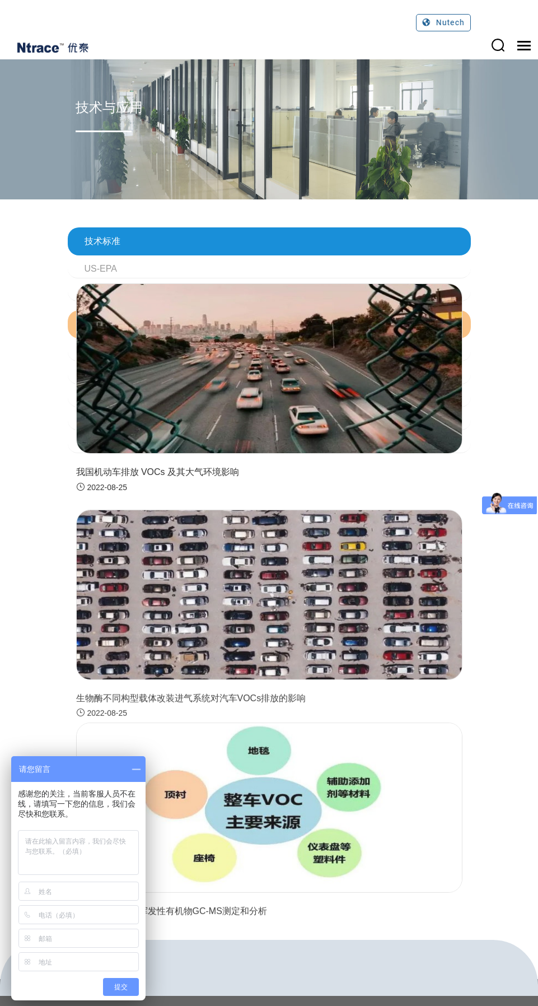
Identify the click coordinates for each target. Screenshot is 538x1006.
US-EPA (101, 268)
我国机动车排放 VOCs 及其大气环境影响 (158, 472)
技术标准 (102, 241)
